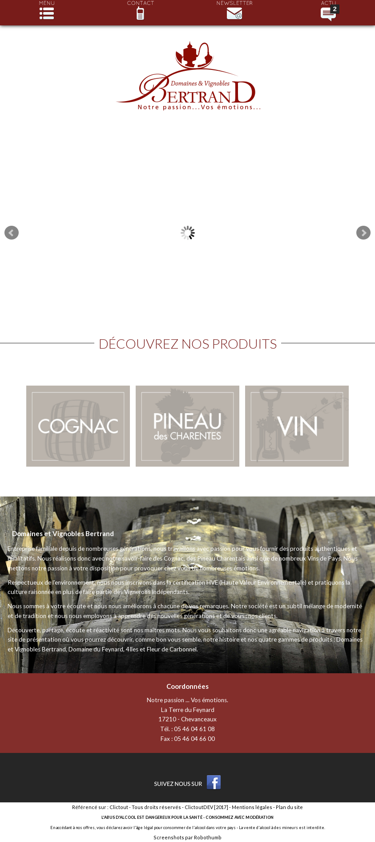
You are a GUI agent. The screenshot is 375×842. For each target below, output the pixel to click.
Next (363, 233)
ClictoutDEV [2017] (206, 807)
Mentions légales (252, 807)
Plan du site (289, 807)
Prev (11, 233)
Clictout (118, 807)
